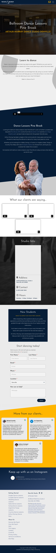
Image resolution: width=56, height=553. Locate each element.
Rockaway (42, 511)
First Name (14, 355)
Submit (41, 400)
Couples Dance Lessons (16, 497)
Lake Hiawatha (32, 506)
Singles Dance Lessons (15, 495)
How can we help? (16, 387)
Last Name (33, 355)
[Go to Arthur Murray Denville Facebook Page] (39, 493)
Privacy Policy (12, 534)
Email (12, 363)
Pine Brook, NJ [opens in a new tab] (15, 132)
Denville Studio (33, 493)
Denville (34, 503)
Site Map (11, 538)
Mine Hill (30, 508)
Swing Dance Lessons (15, 506)
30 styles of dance (27, 144)
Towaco (30, 512)
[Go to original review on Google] (25, 421)
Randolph (36, 511)
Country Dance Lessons (16, 512)
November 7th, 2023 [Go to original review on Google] (38, 422)
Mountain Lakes (32, 509)
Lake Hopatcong (40, 506)
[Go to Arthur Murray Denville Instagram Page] (41, 493)
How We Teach (13, 524)
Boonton (39, 503)
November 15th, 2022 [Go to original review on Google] (11, 422)
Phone (12, 371)
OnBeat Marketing (35, 549)
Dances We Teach (14, 522)
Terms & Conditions (14, 536)
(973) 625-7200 (21, 290)
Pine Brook (31, 511)
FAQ (9, 526)
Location (13, 379)
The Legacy (12, 528)
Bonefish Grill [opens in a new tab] (35, 132)
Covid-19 (11, 532)
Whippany (42, 512)
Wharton (34, 512)
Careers (10, 530)
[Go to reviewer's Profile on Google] (16, 445)
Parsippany (39, 509)
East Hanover (38, 505)
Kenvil (43, 505)
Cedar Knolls (31, 505)
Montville (35, 508)
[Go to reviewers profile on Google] (4, 421)
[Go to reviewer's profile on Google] (31, 421)
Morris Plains (41, 508)
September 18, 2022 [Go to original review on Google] (23, 445)
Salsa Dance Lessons (15, 504)
